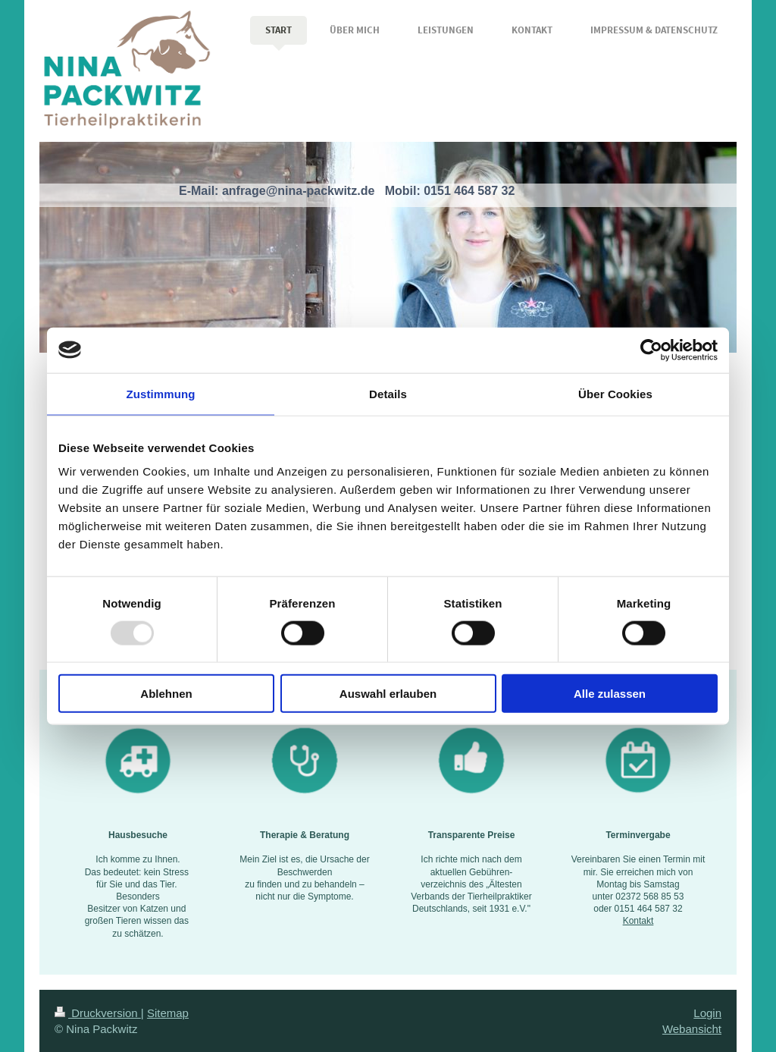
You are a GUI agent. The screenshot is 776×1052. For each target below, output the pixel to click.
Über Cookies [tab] (615, 393)
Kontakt (638, 920)
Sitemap (168, 1012)
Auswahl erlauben (388, 693)
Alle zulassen (610, 693)
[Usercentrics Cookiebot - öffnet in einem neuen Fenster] (651, 349)
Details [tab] (388, 393)
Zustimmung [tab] (161, 393)
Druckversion (98, 1012)
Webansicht (691, 1028)
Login (707, 1012)
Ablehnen (166, 693)
